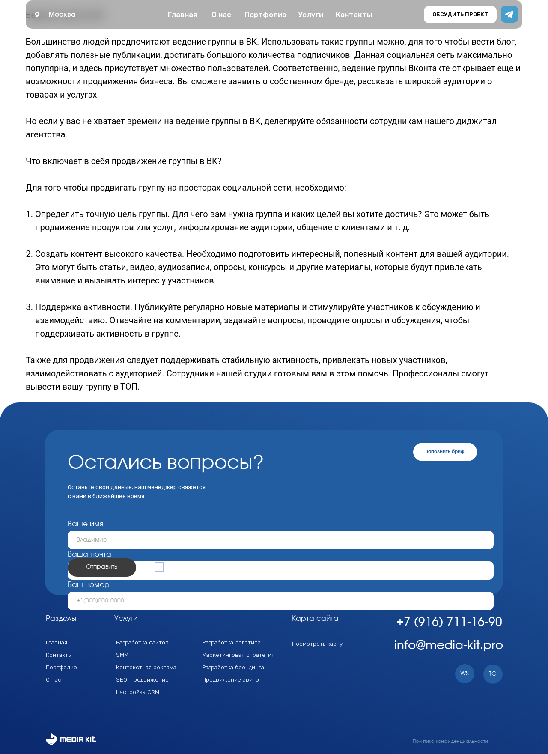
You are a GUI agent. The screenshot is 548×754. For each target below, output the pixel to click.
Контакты (59, 654)
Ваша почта (89, 554)
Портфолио (61, 667)
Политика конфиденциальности (450, 741)
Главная (56, 642)
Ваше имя (86, 524)
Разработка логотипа (231, 642)
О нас (53, 679)
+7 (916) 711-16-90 (449, 623)
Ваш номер (89, 584)
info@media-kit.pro (448, 646)
